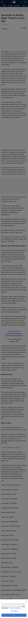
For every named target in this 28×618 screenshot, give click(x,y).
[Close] (26, 601)
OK (14, 615)
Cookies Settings (14, 611)
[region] (14, 608)
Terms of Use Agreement (15, 608)
